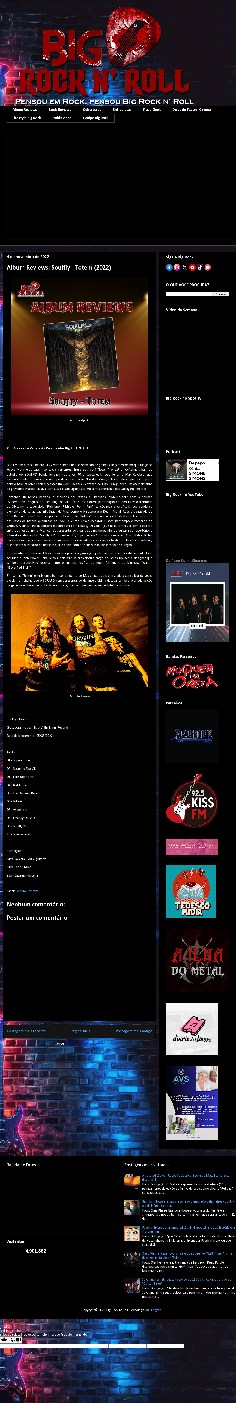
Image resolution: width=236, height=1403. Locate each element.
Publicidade (62, 118)
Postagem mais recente (26, 1031)
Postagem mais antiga (134, 1031)
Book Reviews (60, 110)
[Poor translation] (15, 1340)
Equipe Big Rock (96, 118)
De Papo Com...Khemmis (186, 561)
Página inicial (81, 1031)
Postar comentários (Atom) (85, 1044)
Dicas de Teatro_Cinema (192, 110)
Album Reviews (25, 110)
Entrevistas (122, 110)
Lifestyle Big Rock (27, 118)
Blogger (155, 1310)
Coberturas (92, 110)
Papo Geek (152, 110)
